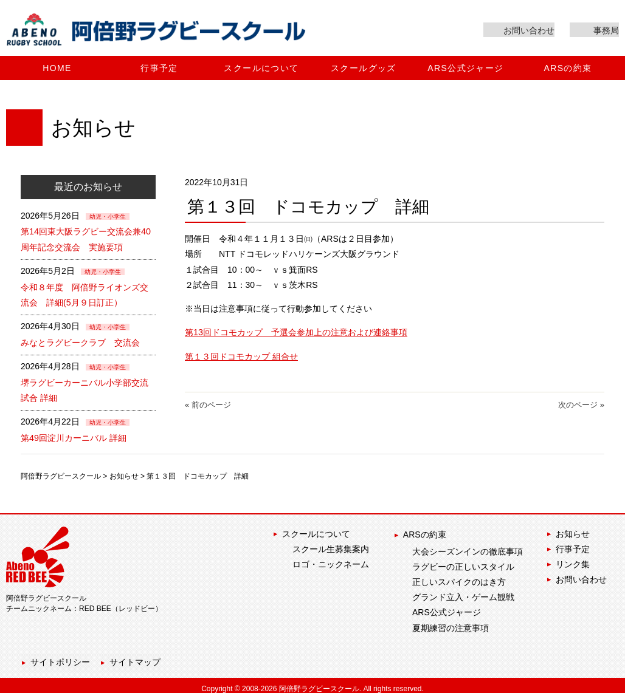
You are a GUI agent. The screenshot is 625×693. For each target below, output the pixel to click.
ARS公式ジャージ (446, 608)
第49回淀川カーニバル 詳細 (73, 435)
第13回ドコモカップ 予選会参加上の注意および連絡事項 (296, 335)
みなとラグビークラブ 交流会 (80, 342)
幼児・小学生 (107, 218)
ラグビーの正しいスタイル (463, 562)
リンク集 (573, 562)
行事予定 (573, 546)
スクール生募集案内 (330, 546)
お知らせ (124, 473)
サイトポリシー (59, 656)
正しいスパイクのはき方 (459, 577)
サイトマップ (135, 656)
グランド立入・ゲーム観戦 (463, 592)
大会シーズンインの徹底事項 (467, 546)
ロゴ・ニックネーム (330, 562)
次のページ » (581, 406)
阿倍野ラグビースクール (61, 473)
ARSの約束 (423, 531)
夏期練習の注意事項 (450, 623)
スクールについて (316, 531)
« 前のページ (208, 406)
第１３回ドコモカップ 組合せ (241, 358)
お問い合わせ (581, 577)
